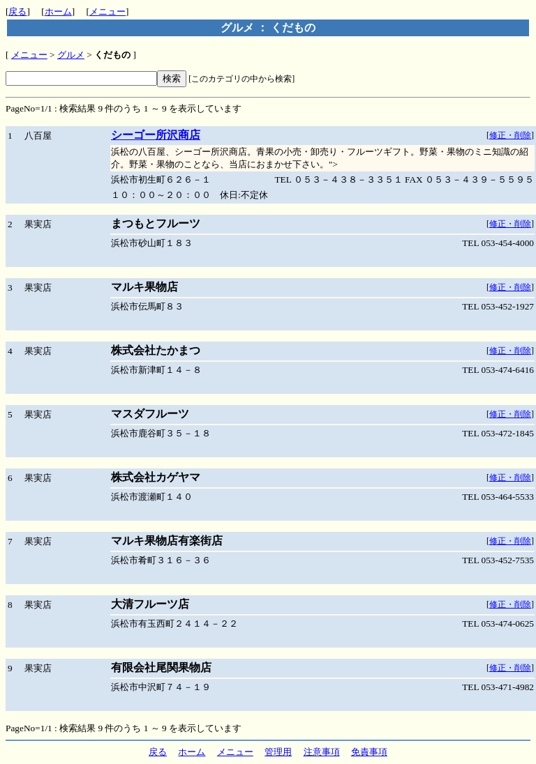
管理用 (278, 752)
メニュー (107, 11)
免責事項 (369, 752)
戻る (17, 11)
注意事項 (322, 752)
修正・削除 (510, 135)
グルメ (70, 54)
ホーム (58, 11)
